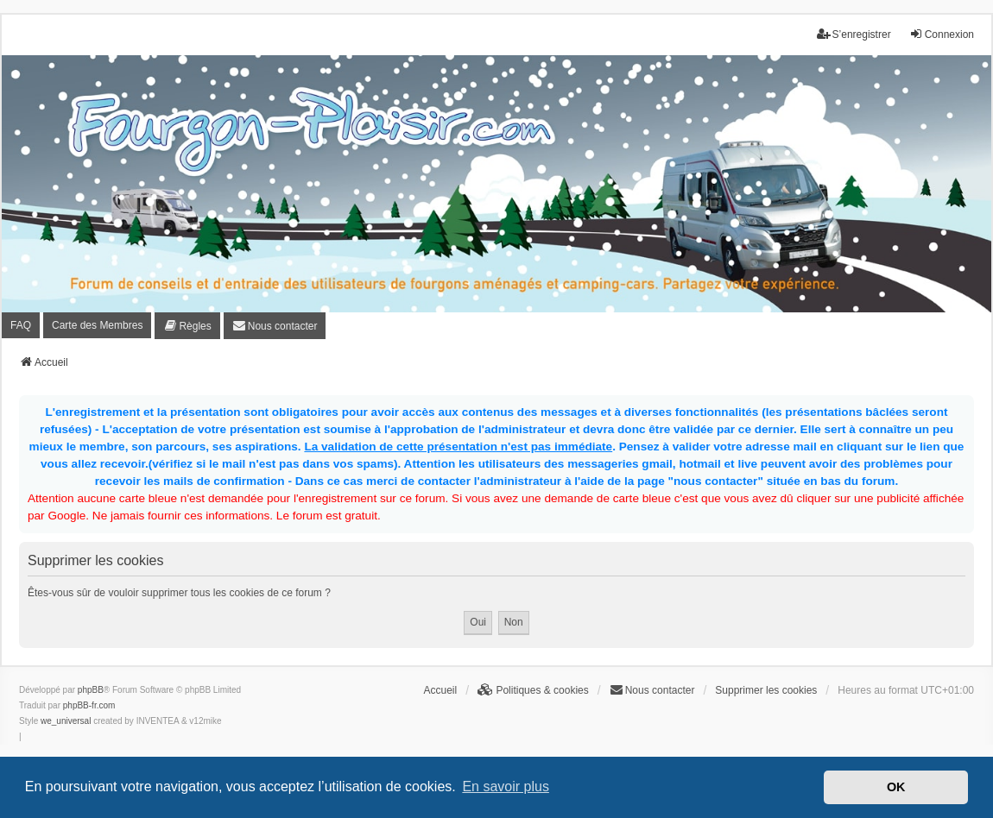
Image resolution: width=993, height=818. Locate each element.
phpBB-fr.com (89, 705)
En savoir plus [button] (505, 786)
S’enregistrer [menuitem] (854, 34)
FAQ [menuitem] (20, 325)
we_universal (66, 721)
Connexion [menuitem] (941, 34)
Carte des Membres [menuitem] (97, 325)
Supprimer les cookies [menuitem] (766, 690)
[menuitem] (187, 325)
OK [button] (896, 787)
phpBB (91, 690)
